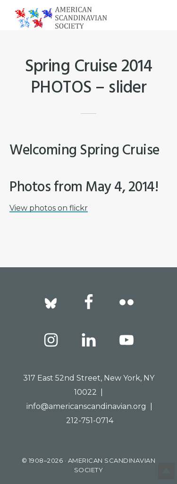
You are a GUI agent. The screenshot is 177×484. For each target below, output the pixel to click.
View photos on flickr (48, 208)
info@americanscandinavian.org (86, 406)
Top (166, 471)
